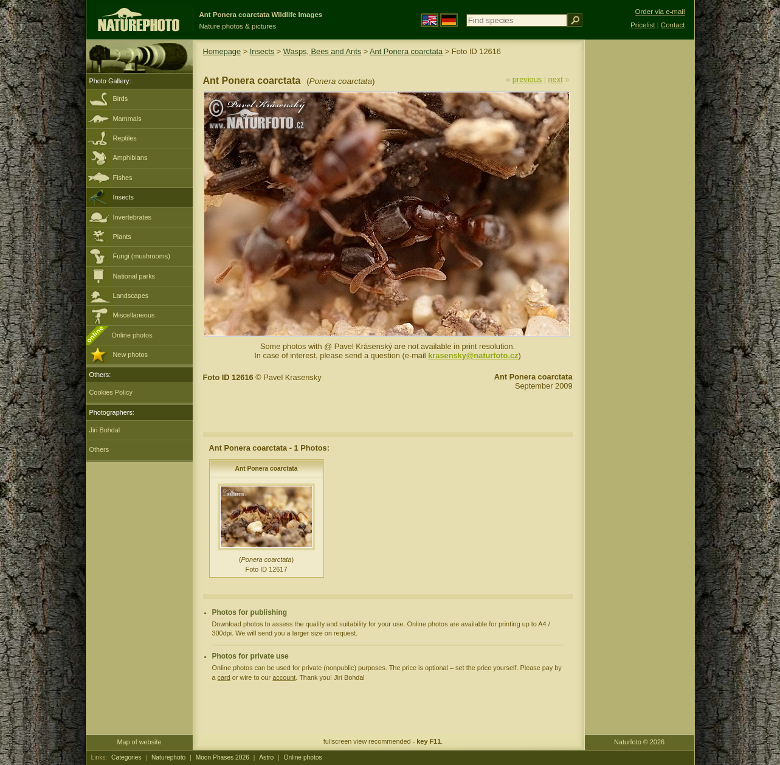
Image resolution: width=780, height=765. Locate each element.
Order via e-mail (660, 11)
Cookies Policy (111, 392)
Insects (123, 197)
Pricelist (642, 25)
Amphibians (130, 157)
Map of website (139, 742)
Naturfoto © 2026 (639, 742)
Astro (266, 757)
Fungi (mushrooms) (141, 256)
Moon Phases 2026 (222, 757)
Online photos (132, 335)
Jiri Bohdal (104, 430)
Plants (122, 236)
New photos (130, 354)
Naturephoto (168, 757)
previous (527, 79)
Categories (126, 757)
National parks (134, 276)
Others (99, 449)
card (224, 677)
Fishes (123, 177)
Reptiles (125, 138)
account (283, 677)
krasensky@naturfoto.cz (473, 355)
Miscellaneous (134, 315)
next (555, 79)
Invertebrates (132, 217)
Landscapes (131, 295)
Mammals (127, 118)
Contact (673, 25)
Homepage (222, 51)
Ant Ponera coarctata (406, 51)
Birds (120, 98)
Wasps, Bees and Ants (322, 51)
